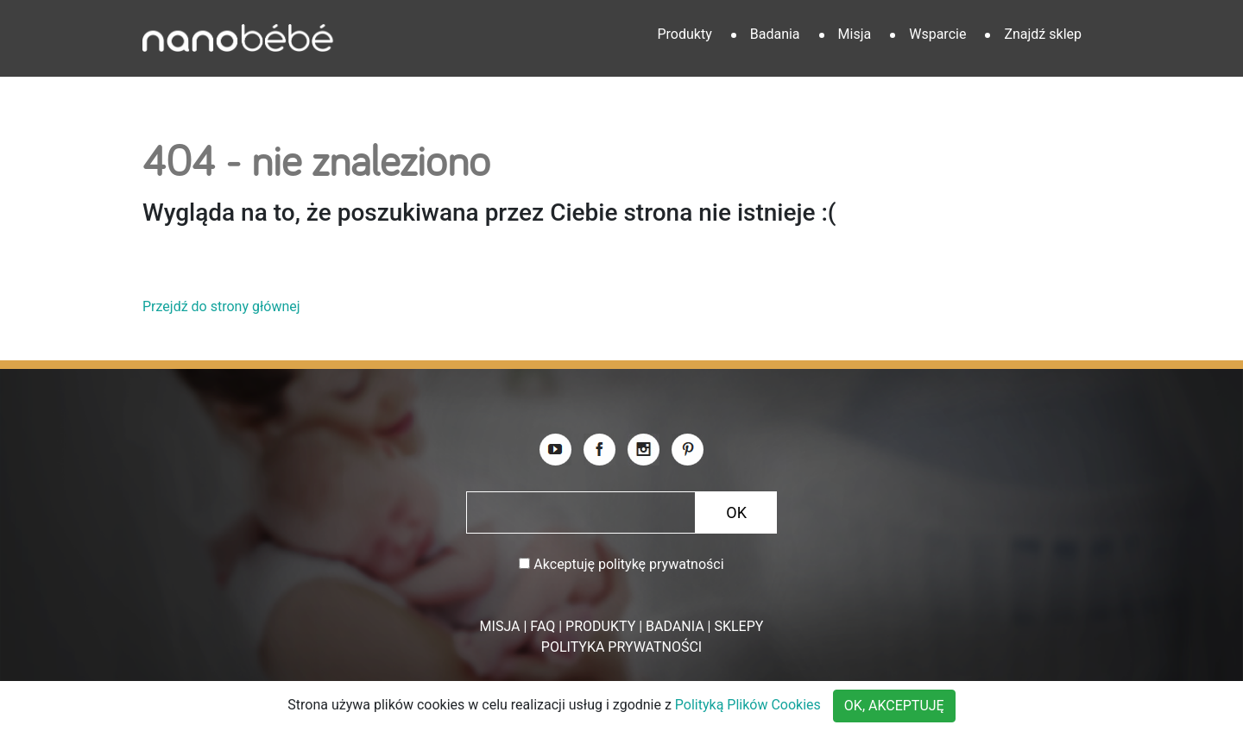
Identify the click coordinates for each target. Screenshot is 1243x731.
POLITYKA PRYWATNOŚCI (621, 647)
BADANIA (675, 626)
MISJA (500, 626)
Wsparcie (937, 34)
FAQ (542, 626)
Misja (855, 34)
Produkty (684, 34)
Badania (775, 34)
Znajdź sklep (1043, 34)
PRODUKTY (600, 626)
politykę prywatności (661, 564)
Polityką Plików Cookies (748, 705)
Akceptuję (628, 564)
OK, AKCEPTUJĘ (894, 705)
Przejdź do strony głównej (221, 306)
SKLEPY (738, 626)
